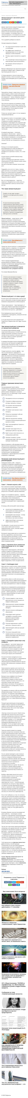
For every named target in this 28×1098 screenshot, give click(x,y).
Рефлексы (5, 2)
